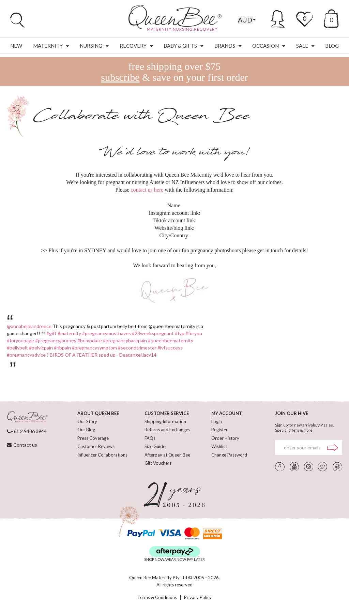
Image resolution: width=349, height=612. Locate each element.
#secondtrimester (137, 347)
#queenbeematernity (170, 340)
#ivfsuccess (170, 347)
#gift (51, 333)
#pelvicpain (41, 347)
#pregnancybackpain (125, 340)
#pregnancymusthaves (106, 333)
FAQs (150, 438)
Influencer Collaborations (102, 455)
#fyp (179, 333)
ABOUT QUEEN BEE (98, 413)
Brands (228, 46)
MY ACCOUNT (226, 413)
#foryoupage (20, 340)
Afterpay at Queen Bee (167, 455)
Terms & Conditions (157, 597)
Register (219, 429)
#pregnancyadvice (26, 355)
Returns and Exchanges (167, 429)
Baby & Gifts (183, 46)
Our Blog (86, 429)
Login (216, 421)
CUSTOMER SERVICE (167, 413)
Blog (332, 46)
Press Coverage (93, 438)
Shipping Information (165, 421)
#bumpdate (89, 340)
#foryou (193, 333)
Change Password (229, 455)
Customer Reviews (96, 446)
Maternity (51, 46)
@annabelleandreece (29, 326)
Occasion (268, 46)
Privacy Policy (198, 597)
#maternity (69, 333)
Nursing (94, 46)
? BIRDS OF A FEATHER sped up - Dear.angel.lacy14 (101, 355)
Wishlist (219, 446)
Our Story (87, 421)
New (16, 46)
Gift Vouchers (158, 463)
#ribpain (62, 347)
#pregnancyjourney (55, 340)
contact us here (147, 190)
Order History (225, 438)
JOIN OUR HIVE (291, 413)
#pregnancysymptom (94, 347)
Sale (305, 46)
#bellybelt (17, 347)
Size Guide (155, 446)
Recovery (136, 46)
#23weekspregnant (153, 333)
